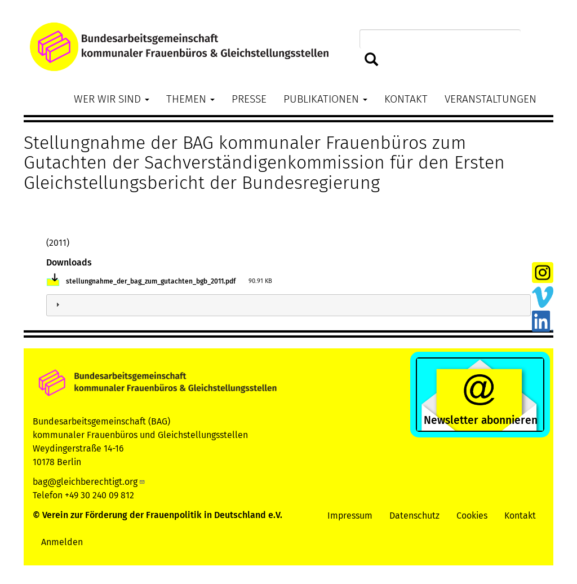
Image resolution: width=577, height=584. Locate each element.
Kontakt (406, 98)
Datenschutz (414, 515)
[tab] (288, 305)
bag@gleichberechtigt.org (89, 481)
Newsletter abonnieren (481, 420)
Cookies (471, 515)
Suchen (372, 60)
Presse (249, 98)
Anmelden (62, 542)
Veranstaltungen (490, 98)
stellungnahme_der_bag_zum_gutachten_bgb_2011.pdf (151, 281)
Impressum (349, 515)
